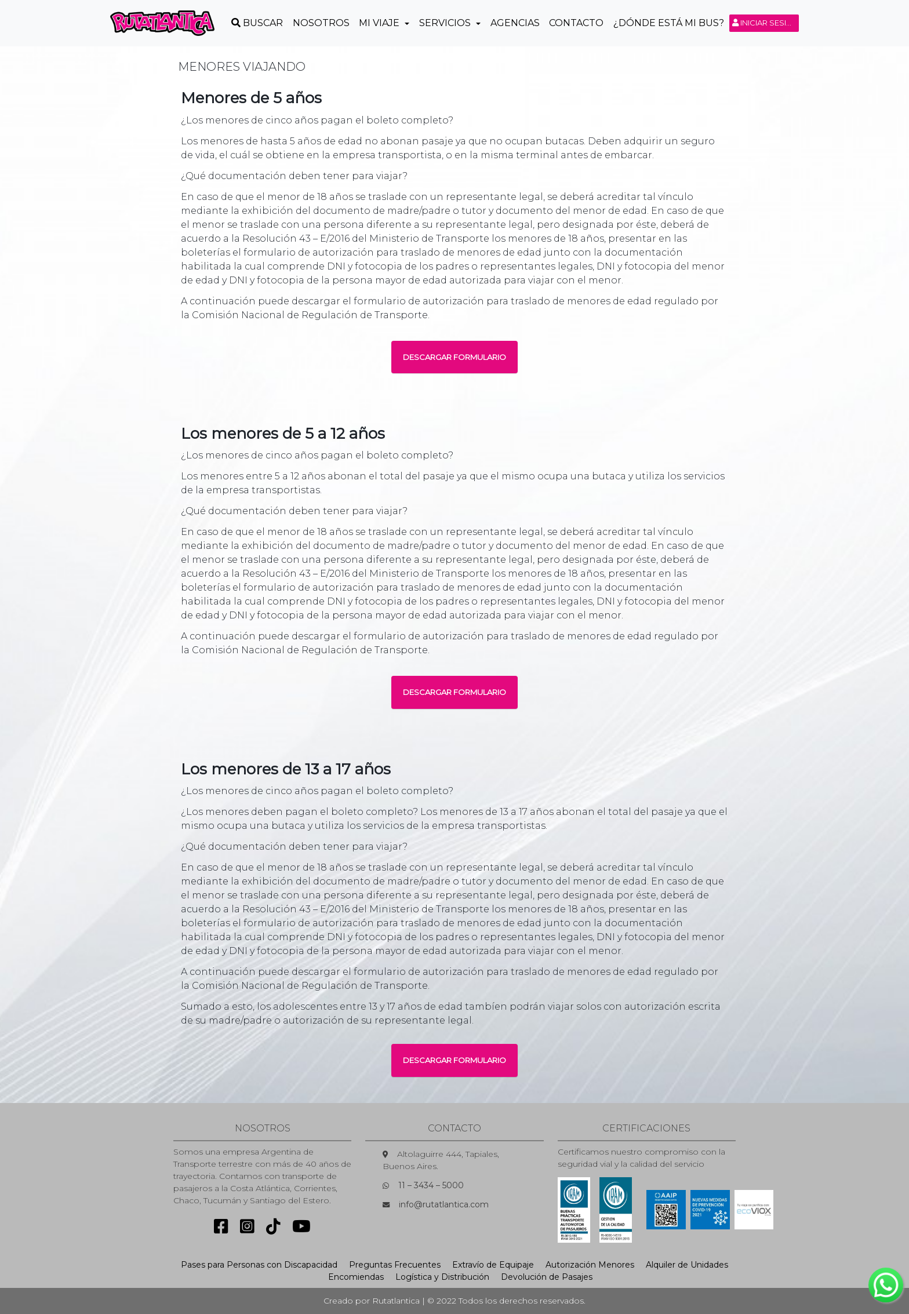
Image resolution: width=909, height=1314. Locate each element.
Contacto (576, 22)
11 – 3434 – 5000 (431, 1185)
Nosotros (321, 22)
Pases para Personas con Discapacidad (259, 1265)
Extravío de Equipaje (493, 1265)
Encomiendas (356, 1277)
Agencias (515, 22)
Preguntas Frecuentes (395, 1265)
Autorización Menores (590, 1265)
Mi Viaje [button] (380, 22)
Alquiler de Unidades (687, 1265)
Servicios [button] (446, 22)
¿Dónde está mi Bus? (668, 22)
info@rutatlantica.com (444, 1204)
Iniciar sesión (765, 22)
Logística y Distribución (442, 1277)
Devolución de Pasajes (546, 1277)
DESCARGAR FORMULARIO (454, 357)
